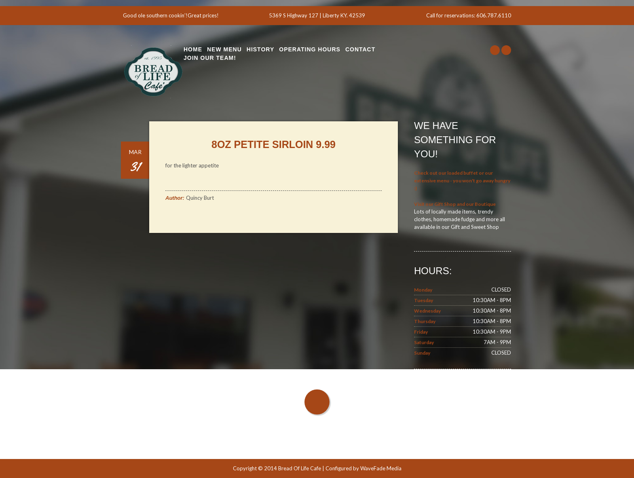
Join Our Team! (210, 58)
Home (193, 49)
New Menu (224, 49)
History (260, 49)
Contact (360, 49)
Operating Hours (309, 49)
